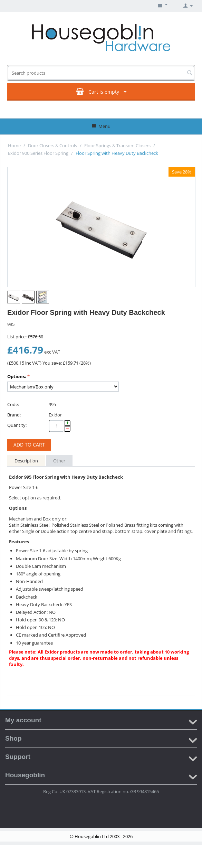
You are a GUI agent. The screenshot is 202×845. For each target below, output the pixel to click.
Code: (13, 404)
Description (26, 461)
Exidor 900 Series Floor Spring (38, 153)
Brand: (14, 415)
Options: (16, 376)
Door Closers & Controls (52, 145)
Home (14, 145)
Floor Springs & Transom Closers (117, 145)
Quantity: (17, 425)
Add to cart (29, 444)
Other (59, 461)
